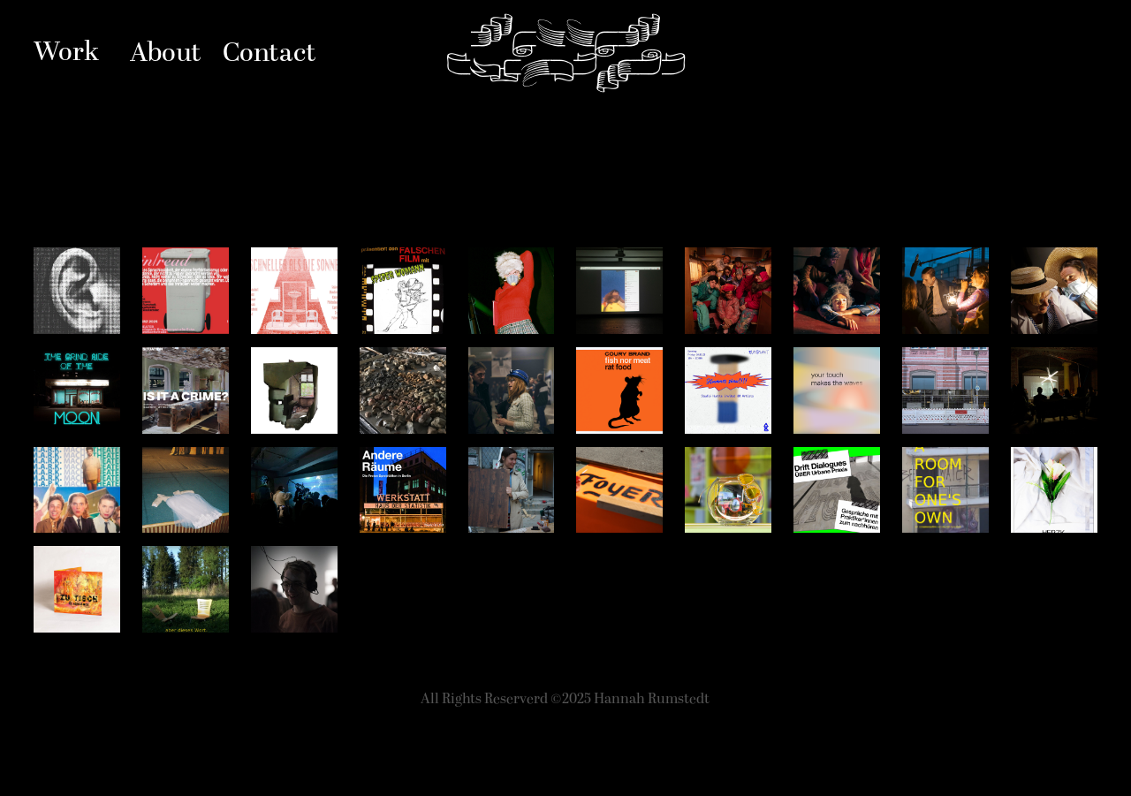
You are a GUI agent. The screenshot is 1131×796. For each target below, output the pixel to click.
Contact (269, 53)
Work (66, 52)
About (165, 53)
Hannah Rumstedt (566, 53)
